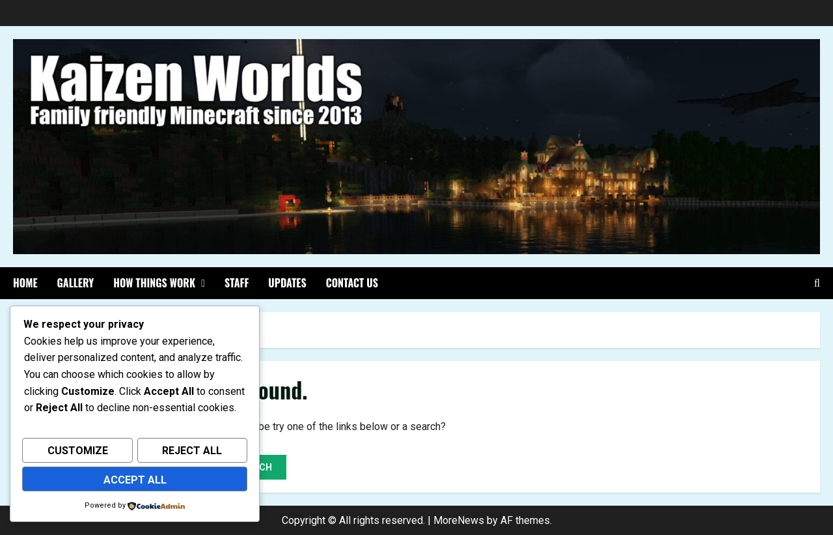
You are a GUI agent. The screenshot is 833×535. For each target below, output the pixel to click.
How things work (154, 283)
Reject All (192, 453)
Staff (237, 283)
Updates (287, 283)
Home (25, 283)
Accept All (135, 480)
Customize (78, 453)
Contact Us (352, 283)
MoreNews (458, 520)
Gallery (75, 283)
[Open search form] (817, 283)
